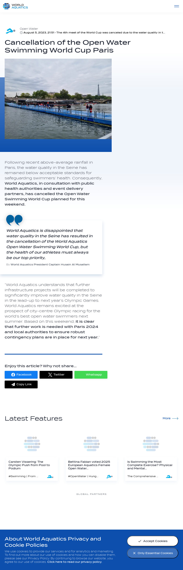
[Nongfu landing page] (91, 508)
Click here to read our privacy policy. (74, 561)
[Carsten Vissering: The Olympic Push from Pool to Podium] (32, 454)
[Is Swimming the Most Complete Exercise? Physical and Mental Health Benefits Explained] (150, 454)
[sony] (153, 508)
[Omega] (122, 508)
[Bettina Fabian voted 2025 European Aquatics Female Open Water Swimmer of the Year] (91, 454)
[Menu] (176, 6)
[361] (29, 508)
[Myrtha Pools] (60, 508)
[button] (21, 375)
